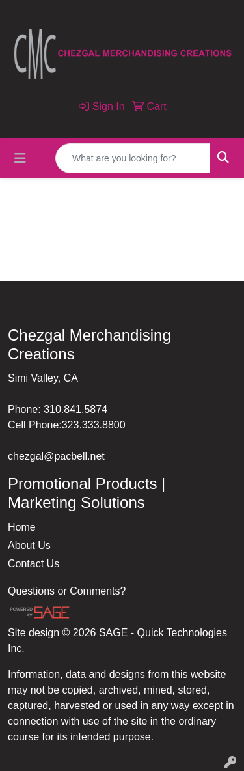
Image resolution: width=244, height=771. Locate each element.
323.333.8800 (94, 424)
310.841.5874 (75, 409)
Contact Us (33, 563)
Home (22, 527)
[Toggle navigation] (20, 158)
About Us (29, 545)
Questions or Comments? (67, 590)
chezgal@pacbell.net (56, 456)
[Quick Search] (132, 158)
